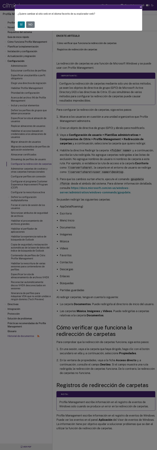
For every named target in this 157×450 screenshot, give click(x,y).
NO (30, 24)
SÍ (21, 24)
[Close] (141, 7)
